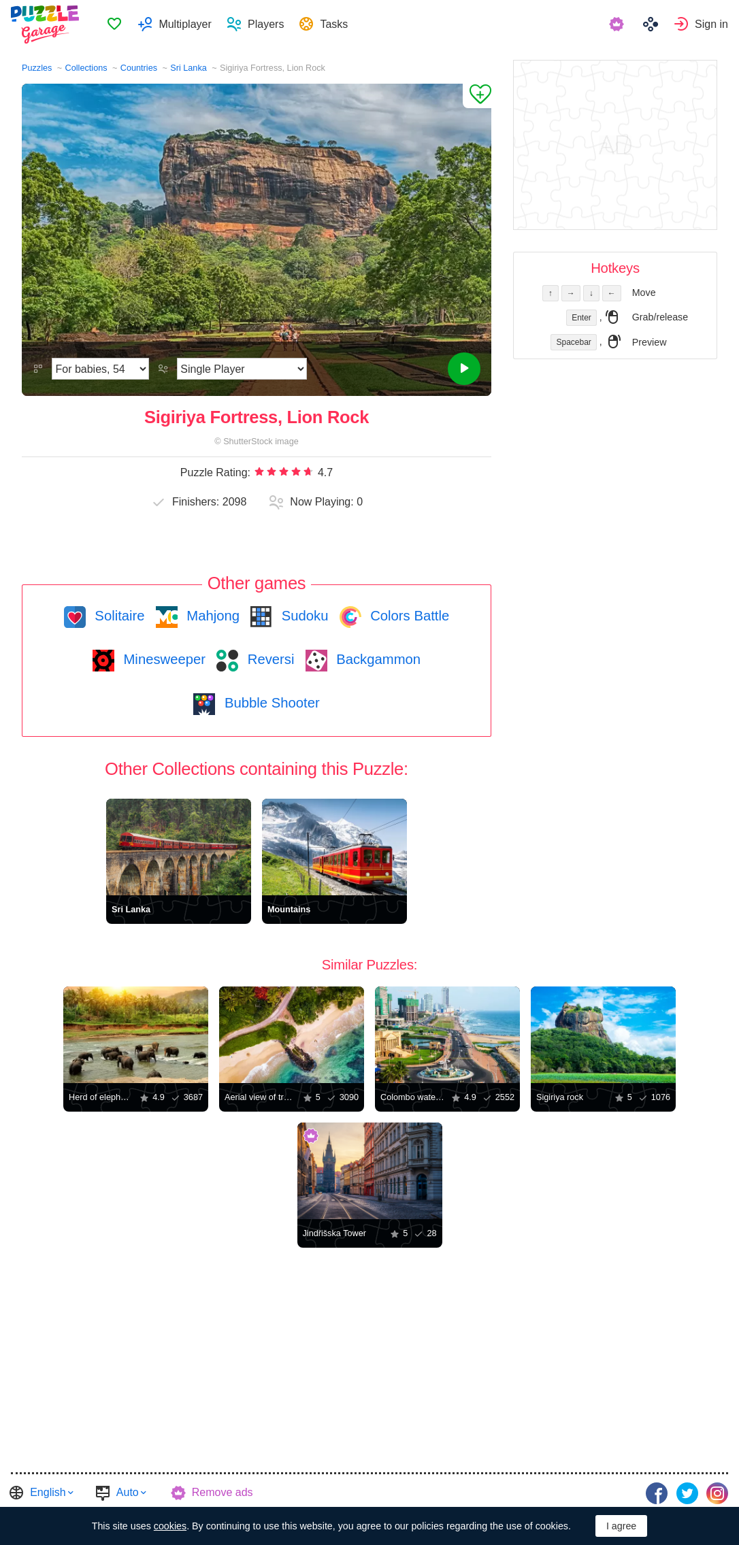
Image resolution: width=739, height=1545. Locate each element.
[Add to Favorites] (477, 96)
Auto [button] (127, 1492)
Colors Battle (408, 615)
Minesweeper (163, 659)
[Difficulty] (100, 369)
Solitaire (118, 615)
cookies (170, 1526)
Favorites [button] (116, 24)
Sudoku (303, 615)
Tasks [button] (336, 24)
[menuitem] (116, 24)
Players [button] (268, 24)
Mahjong (211, 615)
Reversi (269, 659)
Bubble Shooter (269, 702)
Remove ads (222, 1492)
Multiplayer (187, 24)
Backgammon (377, 659)
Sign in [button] (711, 24)
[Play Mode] (242, 369)
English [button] (47, 1492)
